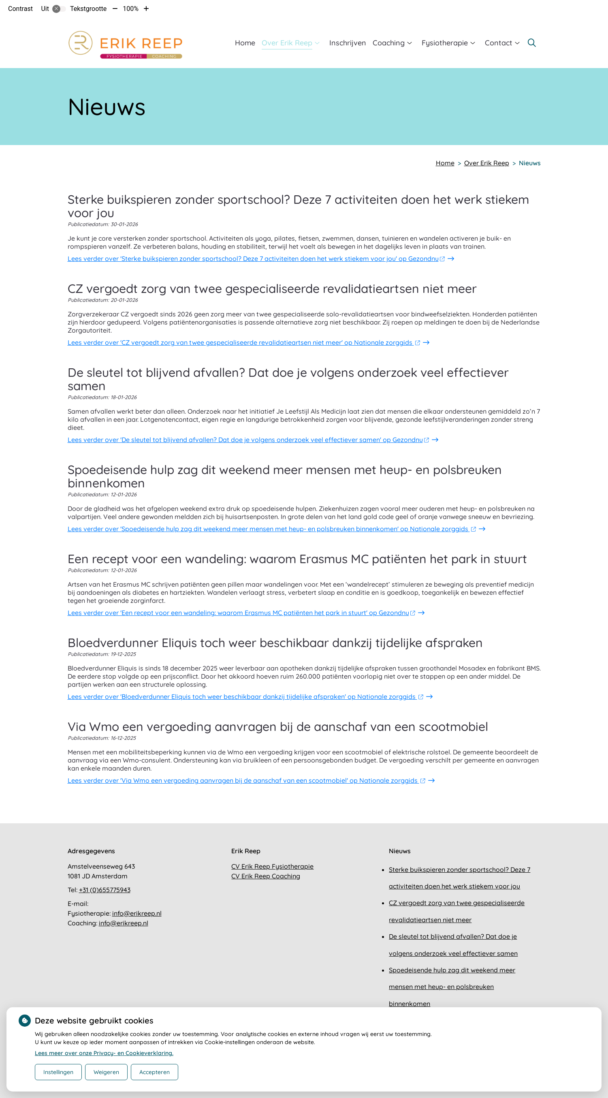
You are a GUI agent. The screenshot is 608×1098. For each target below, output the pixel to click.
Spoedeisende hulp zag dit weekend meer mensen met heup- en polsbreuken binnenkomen (452, 987)
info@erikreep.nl (137, 913)
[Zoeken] (532, 43)
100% (131, 9)
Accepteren (154, 1072)
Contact (498, 42)
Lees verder (256, 258)
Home (245, 42)
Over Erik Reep (287, 42)
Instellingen (58, 1072)
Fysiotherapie (445, 42)
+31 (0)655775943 (104, 890)
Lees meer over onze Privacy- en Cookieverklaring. (104, 1053)
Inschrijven (347, 42)
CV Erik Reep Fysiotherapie (272, 866)
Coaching (389, 42)
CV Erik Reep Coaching (265, 876)
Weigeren (106, 1072)
